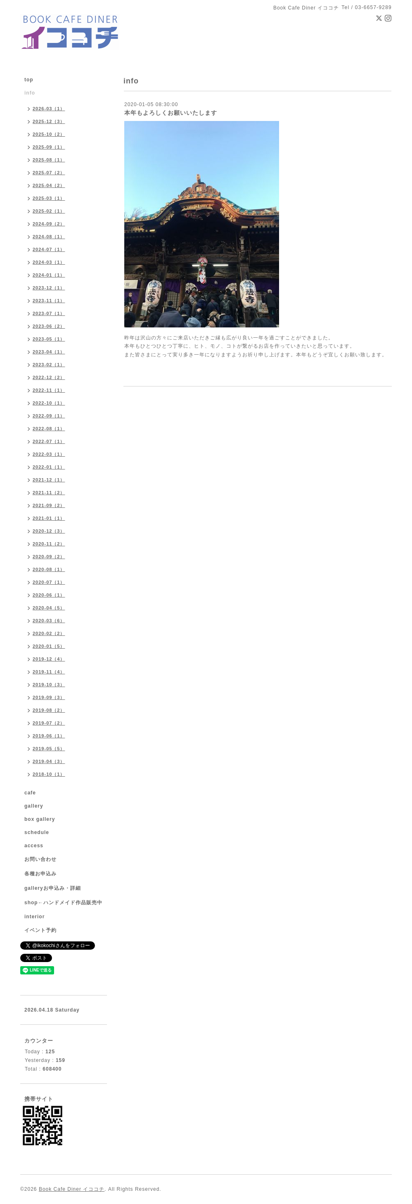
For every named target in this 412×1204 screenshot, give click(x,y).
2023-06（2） (49, 326)
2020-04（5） (49, 607)
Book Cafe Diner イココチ (71, 1189)
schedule (36, 832)
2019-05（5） (49, 748)
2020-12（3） (49, 531)
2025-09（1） (49, 147)
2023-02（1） (49, 364)
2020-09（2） (49, 556)
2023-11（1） (49, 300)
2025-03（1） (49, 198)
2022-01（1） (49, 467)
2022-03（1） (49, 454)
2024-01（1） (49, 275)
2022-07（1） (49, 441)
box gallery (39, 819)
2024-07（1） (49, 249)
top (28, 80)
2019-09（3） (49, 697)
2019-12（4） (49, 659)
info (29, 93)
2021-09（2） (49, 505)
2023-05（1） (49, 339)
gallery (33, 806)
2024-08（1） (49, 236)
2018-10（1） (49, 774)
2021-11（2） (49, 492)
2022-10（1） (49, 403)
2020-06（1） (49, 595)
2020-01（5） (49, 646)
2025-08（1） (49, 159)
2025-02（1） (49, 211)
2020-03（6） (49, 620)
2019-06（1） (49, 735)
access (33, 845)
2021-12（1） (49, 479)
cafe (30, 793)
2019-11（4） (49, 671)
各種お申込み (40, 874)
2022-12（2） (49, 377)
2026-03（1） (49, 108)
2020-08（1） (49, 569)
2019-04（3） (49, 761)
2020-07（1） (49, 582)
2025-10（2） (49, 134)
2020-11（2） (49, 543)
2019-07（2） (49, 723)
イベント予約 (40, 930)
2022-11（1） (49, 390)
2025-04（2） (49, 185)
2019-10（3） (49, 684)
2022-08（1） (49, 428)
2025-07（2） (49, 172)
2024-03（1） (49, 262)
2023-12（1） (49, 287)
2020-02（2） (49, 633)
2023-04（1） (49, 351)
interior (34, 917)
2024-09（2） (49, 223)
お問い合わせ (40, 859)
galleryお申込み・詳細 (52, 888)
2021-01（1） (49, 518)
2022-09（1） (49, 415)
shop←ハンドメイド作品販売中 (63, 902)
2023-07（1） (49, 313)
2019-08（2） (49, 710)
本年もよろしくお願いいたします (170, 112)
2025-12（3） (49, 121)
